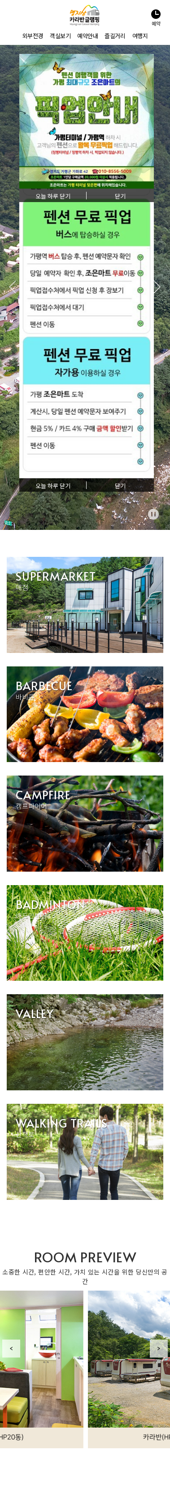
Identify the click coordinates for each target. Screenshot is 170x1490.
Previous (11, 1349)
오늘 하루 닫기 (52, 486)
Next (159, 1349)
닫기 (120, 486)
